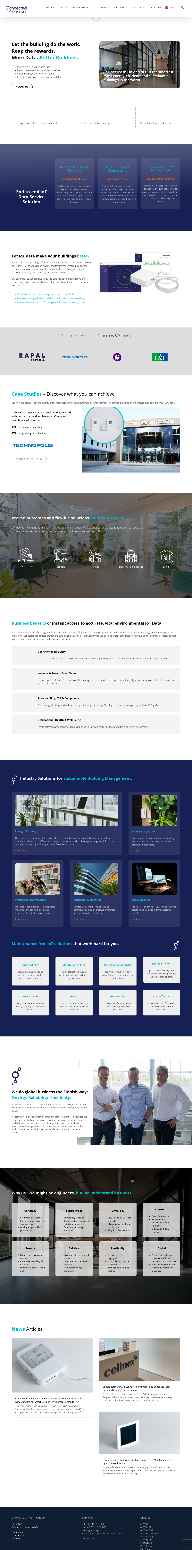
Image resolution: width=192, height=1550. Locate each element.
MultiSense (146, 1542)
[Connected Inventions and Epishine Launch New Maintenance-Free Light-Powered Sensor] (139, 1433)
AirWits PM (146, 1539)
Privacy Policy (88, 1538)
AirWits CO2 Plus (149, 1533)
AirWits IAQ (146, 1536)
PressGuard (146, 1546)
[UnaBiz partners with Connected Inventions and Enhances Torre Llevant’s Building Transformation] (139, 1359)
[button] (182, 7)
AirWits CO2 (146, 1530)
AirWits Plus (146, 1527)
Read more (20, 850)
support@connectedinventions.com (105, 1533)
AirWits (144, 1524)
